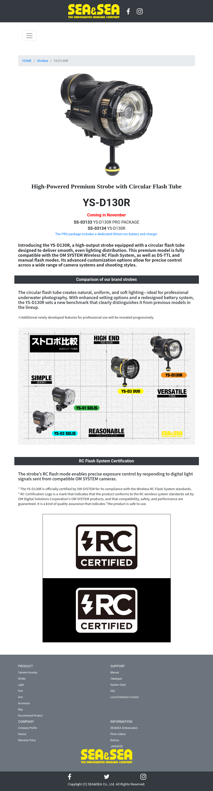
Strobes (42, 61)
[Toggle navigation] (29, 36)
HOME (27, 61)
